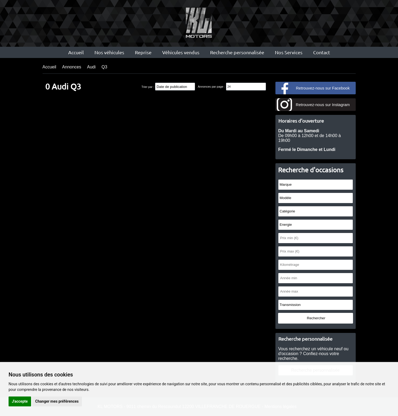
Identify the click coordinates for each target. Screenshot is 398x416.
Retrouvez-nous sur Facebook (323, 88)
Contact (321, 52)
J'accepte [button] (20, 401)
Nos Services (288, 52)
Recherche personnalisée (237, 52)
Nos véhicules (109, 52)
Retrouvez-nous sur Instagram (323, 104)
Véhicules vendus (180, 52)
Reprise (143, 52)
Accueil (76, 52)
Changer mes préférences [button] (57, 401)
